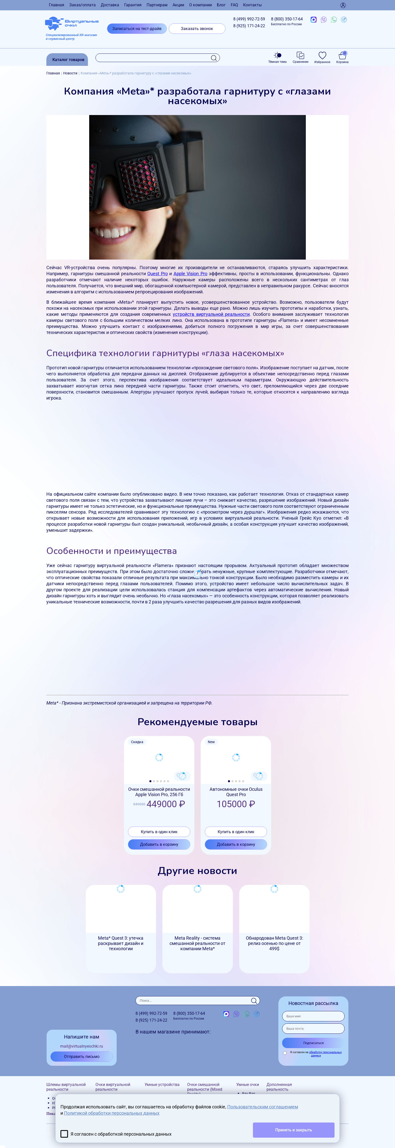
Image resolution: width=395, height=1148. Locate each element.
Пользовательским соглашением (262, 1106)
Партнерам (157, 5)
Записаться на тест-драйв (136, 28)
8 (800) (287, 21)
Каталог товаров (68, 59)
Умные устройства (162, 1084)
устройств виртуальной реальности (211, 314)
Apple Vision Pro (190, 273)
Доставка (110, 5)
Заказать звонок (197, 28)
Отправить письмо (82, 1056)
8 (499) (249, 19)
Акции (178, 5)
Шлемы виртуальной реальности (66, 1087)
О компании (200, 5)
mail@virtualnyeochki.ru (81, 1046)
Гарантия (133, 5)
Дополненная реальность (279, 1087)
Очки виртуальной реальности (112, 1087)
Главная (56, 5)
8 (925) (249, 25)
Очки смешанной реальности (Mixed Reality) (204, 1089)
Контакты (252, 5)
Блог (221, 5)
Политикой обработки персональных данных (111, 1113)
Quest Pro (157, 273)
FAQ (234, 5)
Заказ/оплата (82, 5)
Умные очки (247, 1084)
